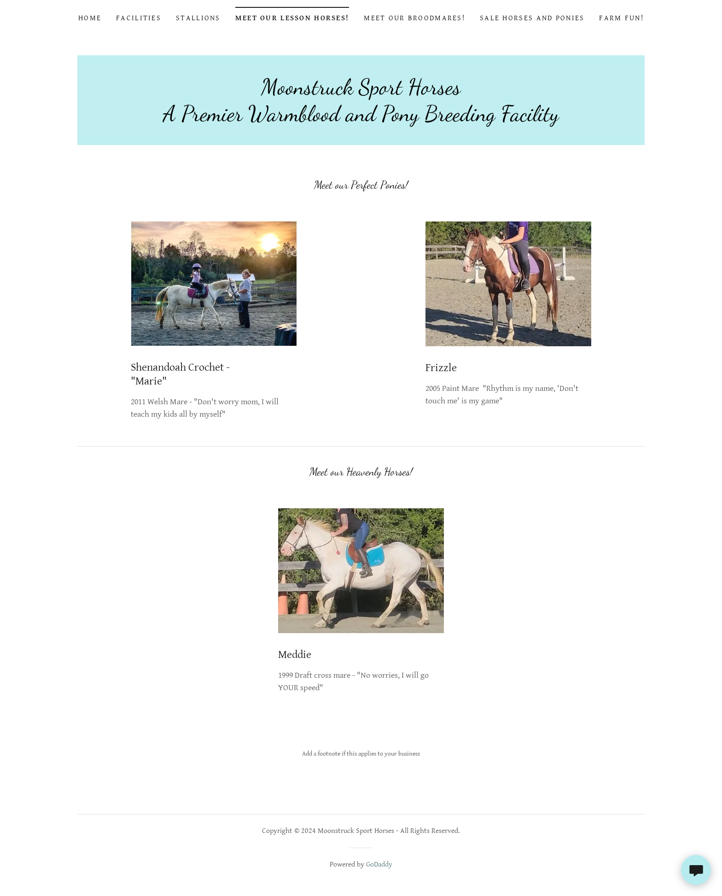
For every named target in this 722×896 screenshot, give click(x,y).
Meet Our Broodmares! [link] (414, 18)
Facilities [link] (138, 18)
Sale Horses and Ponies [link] (532, 18)
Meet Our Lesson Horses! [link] (292, 18)
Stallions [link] (198, 18)
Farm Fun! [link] (621, 18)
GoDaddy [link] (379, 864)
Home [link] (89, 18)
